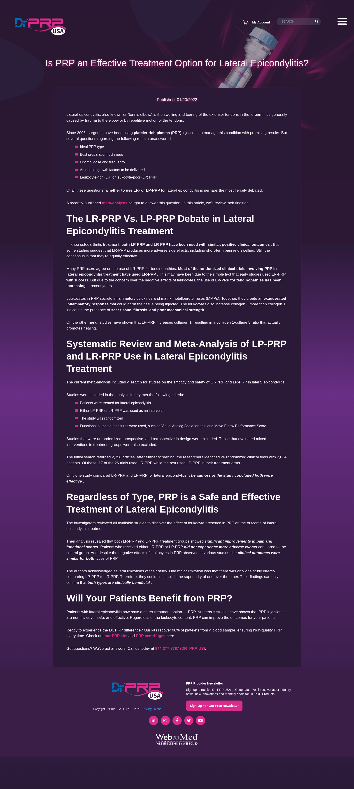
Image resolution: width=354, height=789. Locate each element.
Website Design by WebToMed (177, 743)
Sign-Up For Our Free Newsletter (214, 706)
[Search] (317, 21)
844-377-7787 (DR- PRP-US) (180, 648)
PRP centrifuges (150, 636)
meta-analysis (114, 203)
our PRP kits (116, 636)
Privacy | (148, 709)
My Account (261, 22)
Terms (157, 709)
